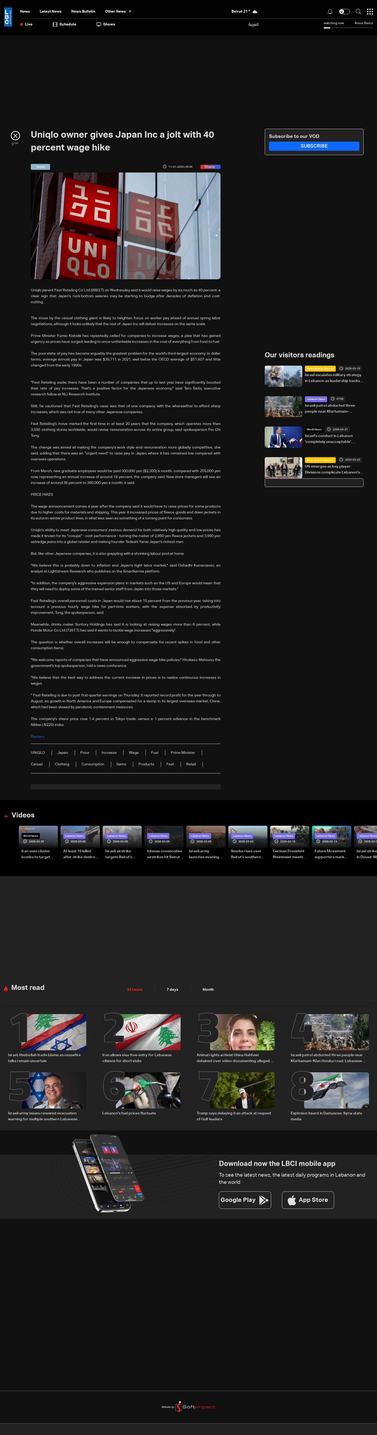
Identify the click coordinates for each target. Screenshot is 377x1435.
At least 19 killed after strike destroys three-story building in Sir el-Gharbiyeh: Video (81, 854)
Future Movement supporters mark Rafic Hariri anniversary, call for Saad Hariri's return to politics (332, 854)
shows (105, 24)
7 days (172, 990)
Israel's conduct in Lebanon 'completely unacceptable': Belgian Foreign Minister (329, 439)
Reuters (37, 737)
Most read (27, 988)
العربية (253, 24)
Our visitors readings (299, 355)
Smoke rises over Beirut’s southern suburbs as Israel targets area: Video (248, 854)
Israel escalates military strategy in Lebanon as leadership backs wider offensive (333, 378)
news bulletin (83, 11)
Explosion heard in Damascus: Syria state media (326, 1116)
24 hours (135, 990)
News (25, 11)
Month (208, 990)
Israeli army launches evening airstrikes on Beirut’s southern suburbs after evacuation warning (207, 854)
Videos (23, 815)
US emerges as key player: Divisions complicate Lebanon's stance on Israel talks (332, 470)
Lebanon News (316, 399)
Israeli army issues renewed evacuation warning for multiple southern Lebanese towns (42, 1116)
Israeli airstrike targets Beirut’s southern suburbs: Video (121, 854)
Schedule (64, 24)
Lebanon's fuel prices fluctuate (129, 1113)
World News (314, 429)
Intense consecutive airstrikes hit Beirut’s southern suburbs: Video (164, 854)
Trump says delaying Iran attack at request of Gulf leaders (234, 1116)
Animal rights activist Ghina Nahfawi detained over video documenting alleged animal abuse (233, 1058)
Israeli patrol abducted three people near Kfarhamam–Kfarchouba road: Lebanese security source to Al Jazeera (330, 409)
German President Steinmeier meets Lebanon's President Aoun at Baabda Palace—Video (291, 854)
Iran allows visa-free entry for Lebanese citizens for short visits (137, 1058)
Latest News (51, 11)
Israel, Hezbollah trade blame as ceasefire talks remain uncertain (44, 1058)
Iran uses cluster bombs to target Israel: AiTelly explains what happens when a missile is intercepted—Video (39, 854)
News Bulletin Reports (320, 368)
